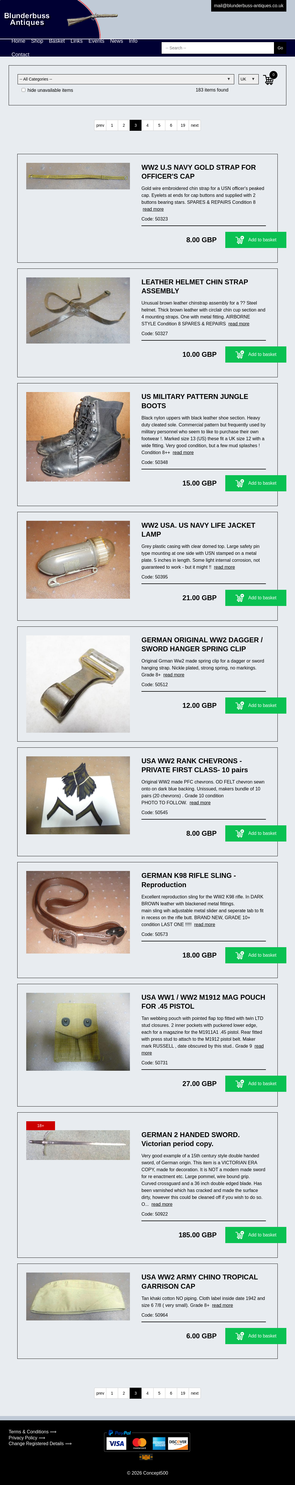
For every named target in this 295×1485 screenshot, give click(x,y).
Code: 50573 (154, 934)
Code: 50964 (154, 1315)
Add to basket (230, 240)
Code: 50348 (154, 462)
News (116, 41)
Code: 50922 (154, 1214)
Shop (37, 41)
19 (183, 125)
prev (100, 125)
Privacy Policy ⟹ (27, 1437)
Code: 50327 (154, 333)
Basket (57, 41)
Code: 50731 (154, 1062)
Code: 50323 (154, 219)
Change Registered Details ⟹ (40, 1443)
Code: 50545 (154, 812)
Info (133, 41)
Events (96, 41)
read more (153, 209)
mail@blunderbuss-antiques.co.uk (248, 5)
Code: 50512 (154, 684)
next (194, 125)
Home (18, 41)
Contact (20, 54)
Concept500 (155, 1473)
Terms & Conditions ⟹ (32, 1431)
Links (77, 41)
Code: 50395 (154, 576)
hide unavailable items (47, 90)
